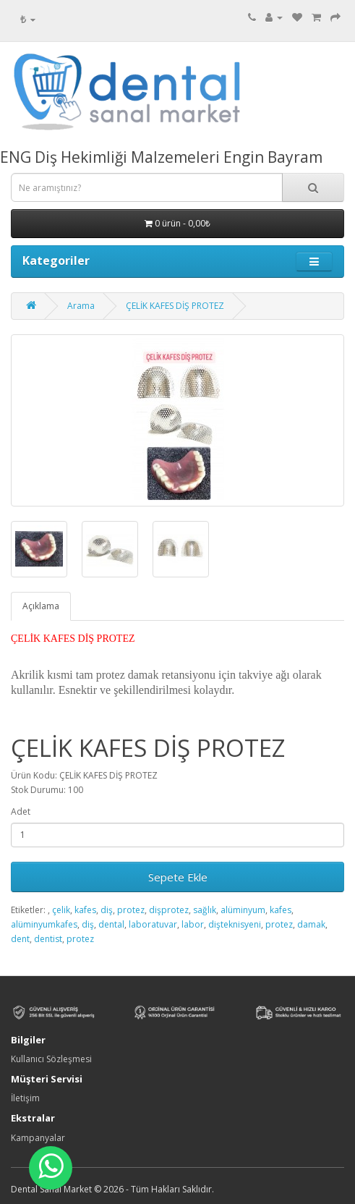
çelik (61, 910)
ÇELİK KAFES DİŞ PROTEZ (175, 306)
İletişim (25, 1098)
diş (106, 910)
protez (131, 910)
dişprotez (169, 910)
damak (311, 924)
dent (20, 939)
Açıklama (40, 606)
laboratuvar (153, 924)
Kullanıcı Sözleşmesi (51, 1059)
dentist (48, 939)
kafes (85, 910)
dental (111, 924)
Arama (81, 306)
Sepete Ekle (178, 877)
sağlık (204, 910)
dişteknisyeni (234, 924)
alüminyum (243, 910)
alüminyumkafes (44, 924)
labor (192, 924)
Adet (20, 811)
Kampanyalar (38, 1138)
